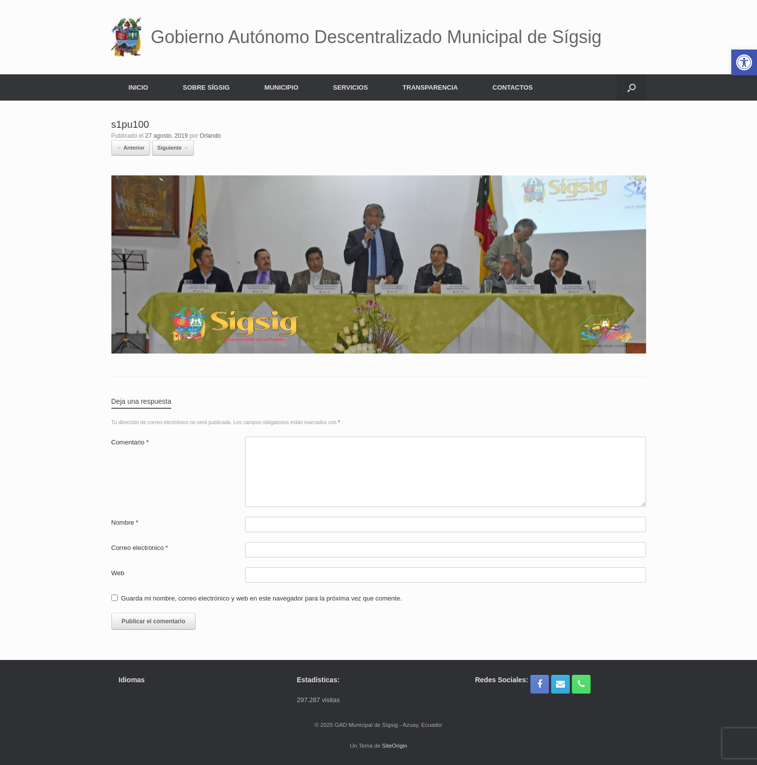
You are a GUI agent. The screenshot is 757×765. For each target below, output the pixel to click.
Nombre (125, 522)
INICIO (139, 87)
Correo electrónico (139, 547)
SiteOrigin (394, 746)
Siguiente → (173, 148)
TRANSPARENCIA (430, 87)
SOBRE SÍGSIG (206, 87)
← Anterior (131, 148)
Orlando (210, 135)
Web (118, 573)
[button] (631, 87)
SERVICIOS (350, 87)
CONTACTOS (513, 87)
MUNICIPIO (281, 87)
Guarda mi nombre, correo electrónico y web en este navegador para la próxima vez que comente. (261, 598)
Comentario (130, 442)
